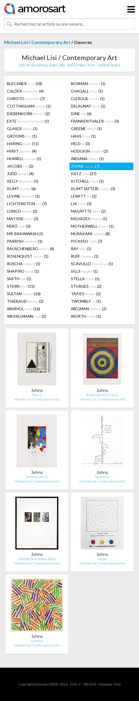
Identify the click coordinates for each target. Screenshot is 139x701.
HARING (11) (23, 143)
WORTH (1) (86, 316)
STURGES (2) (86, 286)
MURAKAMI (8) (90, 233)
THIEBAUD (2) (25, 301)
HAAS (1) (83, 136)
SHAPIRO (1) (23, 271)
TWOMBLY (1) (86, 301)
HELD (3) (80, 143)
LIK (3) (81, 203)
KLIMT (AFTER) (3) (93, 188)
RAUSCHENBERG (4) (30, 248)
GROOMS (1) (22, 136)
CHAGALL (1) (87, 91)
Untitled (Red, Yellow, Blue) (37, 559)
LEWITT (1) (83, 196)
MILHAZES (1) (89, 218)
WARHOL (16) (23, 308)
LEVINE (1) (23, 196)
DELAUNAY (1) (88, 106)
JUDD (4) (20, 173)
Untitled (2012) (37, 477)
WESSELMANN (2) (26, 316)
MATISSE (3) (22, 218)
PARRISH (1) (25, 241)
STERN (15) (20, 286)
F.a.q (118, 684)
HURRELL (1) (24, 158)
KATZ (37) (83, 173)
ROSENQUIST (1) (27, 256)
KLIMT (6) (21, 188)
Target (102, 559)
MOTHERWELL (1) (92, 226)
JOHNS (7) (85, 166)
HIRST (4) (21, 151)
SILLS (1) (84, 271)
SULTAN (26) (24, 293)
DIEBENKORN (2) (28, 113)
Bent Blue (102, 477)
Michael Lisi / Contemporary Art (37, 42)
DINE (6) (81, 113)
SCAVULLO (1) (92, 263)
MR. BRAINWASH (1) (25, 233)
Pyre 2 (36, 395)
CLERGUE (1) (88, 98)
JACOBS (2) (20, 166)
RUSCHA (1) (23, 263)
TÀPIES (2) (86, 293)
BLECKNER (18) (24, 83)
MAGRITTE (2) (88, 211)
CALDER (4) (25, 91)
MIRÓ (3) (19, 226)
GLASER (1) (22, 128)
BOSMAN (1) (88, 83)
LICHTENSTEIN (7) (27, 203)
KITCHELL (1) (87, 181)
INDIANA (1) (87, 158)
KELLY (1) (22, 181)
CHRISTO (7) (26, 98)
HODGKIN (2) (89, 151)
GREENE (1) (86, 128)
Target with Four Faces (102, 395)
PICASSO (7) (86, 241)
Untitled (37, 641)
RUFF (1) (84, 256)
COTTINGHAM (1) (29, 106)
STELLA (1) (85, 278)
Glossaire (105, 684)
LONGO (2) (22, 211)
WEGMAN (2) (88, 308)
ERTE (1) (28, 121)
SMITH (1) (19, 278)
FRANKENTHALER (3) (95, 121)
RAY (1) (81, 248)
